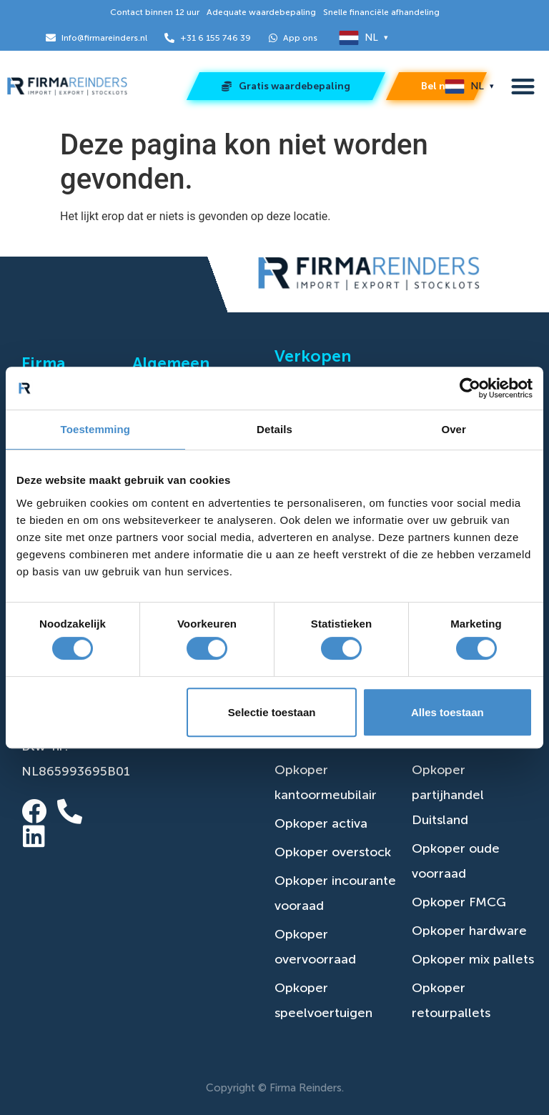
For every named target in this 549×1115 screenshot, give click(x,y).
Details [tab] (274, 429)
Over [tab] (453, 429)
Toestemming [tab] (96, 429)
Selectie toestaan (272, 712)
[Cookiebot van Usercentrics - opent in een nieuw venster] (470, 388)
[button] (523, 87)
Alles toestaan (447, 712)
